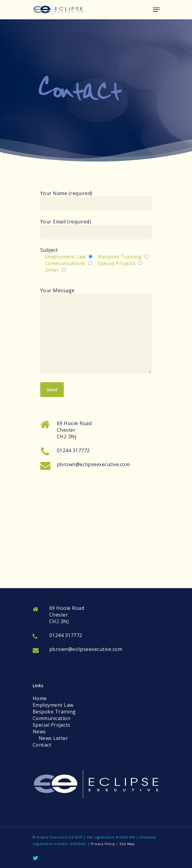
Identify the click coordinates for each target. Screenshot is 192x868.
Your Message (96, 331)
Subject (96, 260)
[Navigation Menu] (156, 10)
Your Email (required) (96, 228)
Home (40, 698)
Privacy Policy (103, 843)
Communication (51, 718)
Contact (42, 744)
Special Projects (51, 725)
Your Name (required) (96, 200)
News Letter (53, 738)
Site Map (127, 843)
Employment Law (53, 705)
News (39, 731)
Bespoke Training (54, 711)
